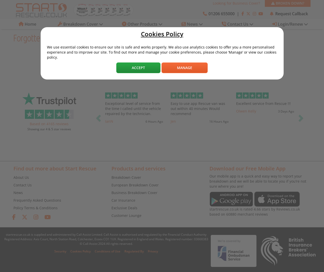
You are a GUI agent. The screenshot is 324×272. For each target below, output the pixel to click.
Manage (184, 67)
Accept (138, 67)
